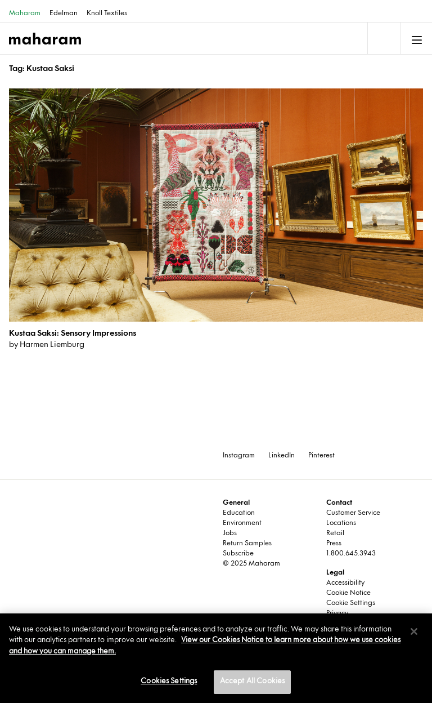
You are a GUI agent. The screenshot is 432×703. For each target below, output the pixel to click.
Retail (335, 533)
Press (333, 544)
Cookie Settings (350, 603)
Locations (341, 523)
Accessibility (345, 583)
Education (239, 513)
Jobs (230, 533)
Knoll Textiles (107, 13)
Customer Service (353, 513)
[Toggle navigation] (383, 38)
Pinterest (321, 456)
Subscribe (238, 554)
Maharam (24, 13)
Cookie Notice (348, 593)
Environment (242, 523)
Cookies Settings (169, 682)
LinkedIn (281, 456)
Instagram (239, 456)
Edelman (64, 13)
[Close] (414, 631)
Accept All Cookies (252, 682)
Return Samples (247, 544)
